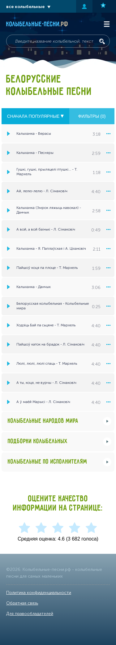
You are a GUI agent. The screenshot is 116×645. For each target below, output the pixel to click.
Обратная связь (22, 603)
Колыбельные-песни (37, 24)
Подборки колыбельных (38, 441)
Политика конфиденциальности (38, 592)
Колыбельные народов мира (43, 421)
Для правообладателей (29, 613)
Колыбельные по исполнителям (47, 461)
